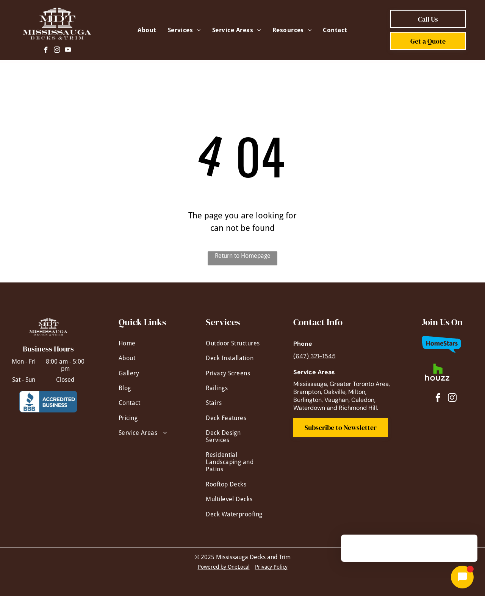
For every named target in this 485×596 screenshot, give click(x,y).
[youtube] (68, 50)
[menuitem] (147, 30)
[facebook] (46, 50)
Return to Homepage (243, 255)
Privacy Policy (271, 567)
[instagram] (57, 50)
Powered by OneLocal (224, 567)
